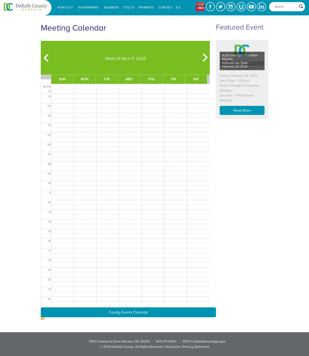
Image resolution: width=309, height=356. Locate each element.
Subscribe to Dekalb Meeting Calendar (42, 318)
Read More (242, 110)
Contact (166, 7)
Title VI (128, 7)
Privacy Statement (196, 347)
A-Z (178, 7)
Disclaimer (173, 347)
